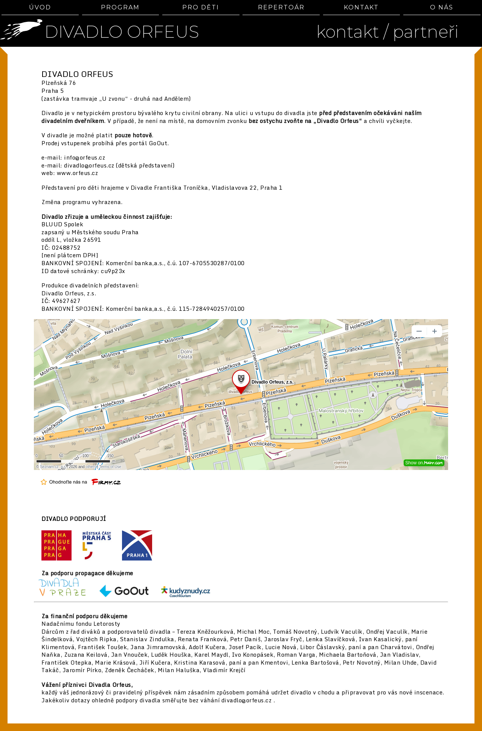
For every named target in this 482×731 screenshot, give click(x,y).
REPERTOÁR (281, 7)
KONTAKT (361, 7)
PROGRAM (120, 7)
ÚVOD (40, 7)
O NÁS (441, 7)
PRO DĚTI (200, 7)
